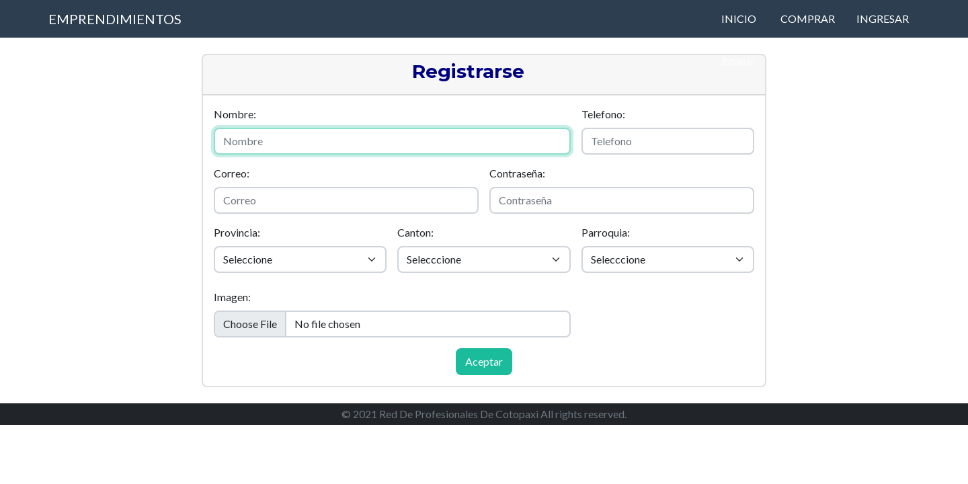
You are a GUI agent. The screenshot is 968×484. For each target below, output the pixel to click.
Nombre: (235, 114)
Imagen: (232, 296)
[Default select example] (300, 259)
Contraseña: (517, 173)
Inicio (738, 18)
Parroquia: (605, 232)
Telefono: (603, 114)
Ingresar (882, 18)
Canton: (415, 232)
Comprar (807, 18)
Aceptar (484, 361)
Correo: (231, 173)
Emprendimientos (115, 19)
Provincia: (237, 232)
